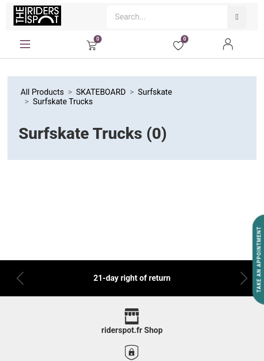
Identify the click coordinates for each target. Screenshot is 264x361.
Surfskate (155, 92)
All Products (42, 92)
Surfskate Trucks (63, 101)
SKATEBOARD (101, 92)
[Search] (236, 17)
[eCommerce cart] (92, 44)
